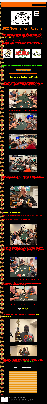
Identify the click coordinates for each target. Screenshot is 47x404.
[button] (8, 3)
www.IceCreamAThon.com (29, 361)
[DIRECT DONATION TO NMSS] (23, 70)
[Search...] (39, 5)
